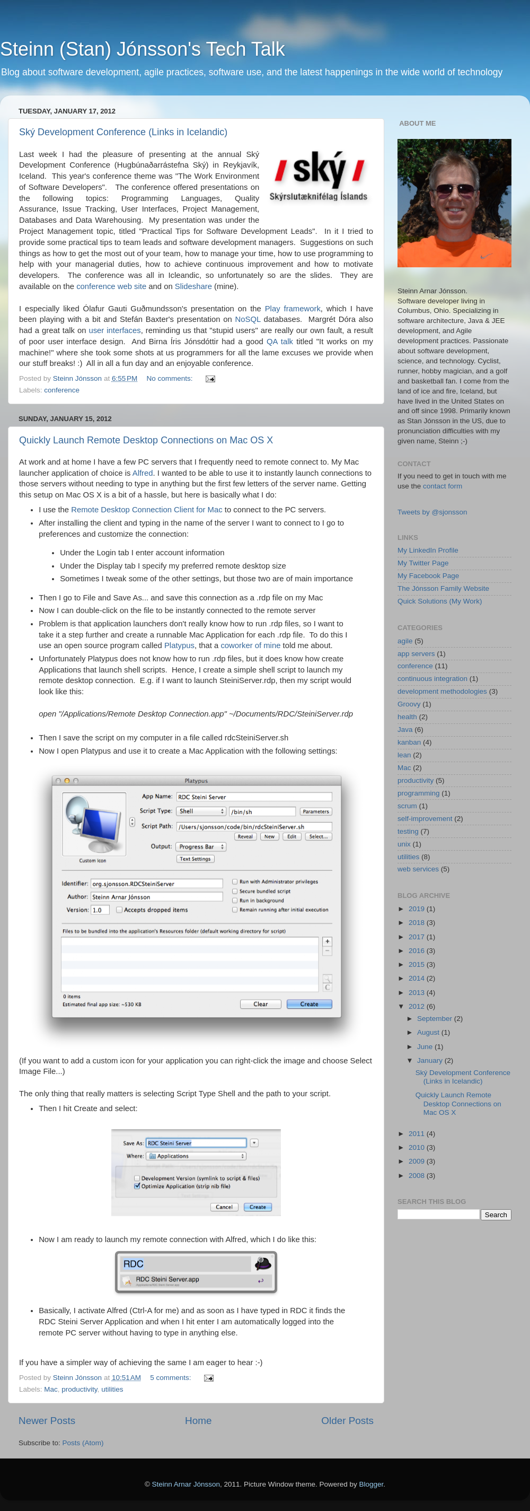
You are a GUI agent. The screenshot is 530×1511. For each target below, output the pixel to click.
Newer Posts (47, 1420)
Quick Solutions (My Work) (440, 601)
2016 (418, 951)
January (431, 1060)
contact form (442, 486)
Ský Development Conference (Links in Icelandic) (123, 132)
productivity (79, 1389)
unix (404, 844)
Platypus (179, 645)
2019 (418, 909)
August (429, 1032)
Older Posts (347, 1420)
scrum (407, 806)
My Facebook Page (428, 576)
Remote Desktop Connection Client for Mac (146, 509)
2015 (418, 964)
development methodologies (442, 691)
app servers (416, 654)
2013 (418, 993)
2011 (418, 1134)
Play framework (293, 308)
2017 (418, 937)
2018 (418, 923)
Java (405, 729)
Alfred (142, 473)
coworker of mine (250, 645)
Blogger (371, 1484)
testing (408, 831)
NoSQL (248, 319)
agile (405, 641)
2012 (418, 1006)
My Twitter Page (423, 563)
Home (198, 1420)
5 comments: (171, 1378)
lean (404, 755)
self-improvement (425, 819)
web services (418, 869)
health (407, 717)
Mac (51, 1389)
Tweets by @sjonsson (432, 512)
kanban (409, 742)
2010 (418, 1147)
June (426, 1047)
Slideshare (193, 286)
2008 (418, 1176)
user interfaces (114, 330)
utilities (112, 1389)
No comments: (171, 378)
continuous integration (432, 679)
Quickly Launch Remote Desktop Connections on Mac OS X (146, 440)
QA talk (280, 341)
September (435, 1019)
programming (419, 793)
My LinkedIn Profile (428, 550)
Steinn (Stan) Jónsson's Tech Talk (142, 49)
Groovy (409, 704)
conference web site (111, 286)
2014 (418, 978)
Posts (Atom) (83, 1443)
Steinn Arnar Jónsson (186, 1484)
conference (62, 390)
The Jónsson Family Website (443, 588)
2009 (418, 1161)
